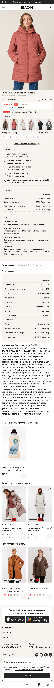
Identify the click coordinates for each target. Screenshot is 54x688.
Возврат (38, 265)
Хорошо (27, 675)
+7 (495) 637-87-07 (40, 646)
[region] (26, 380)
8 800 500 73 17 (11, 646)
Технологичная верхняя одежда (27, 2)
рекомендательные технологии (29, 669)
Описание (8, 265)
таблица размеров (45, 132)
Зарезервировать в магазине (25, 144)
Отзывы (23, 265)
